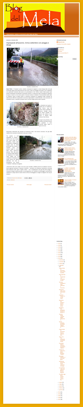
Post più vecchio (48, 184)
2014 (59, 254)
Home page (29, 184)
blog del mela (61, 42)
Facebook (60, 51)
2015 (59, 252)
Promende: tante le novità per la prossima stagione (62, 346)
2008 (59, 397)
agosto (60, 382)
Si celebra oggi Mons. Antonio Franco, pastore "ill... (62, 377)
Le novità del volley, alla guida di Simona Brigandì (62, 370)
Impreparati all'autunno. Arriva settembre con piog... (62, 364)
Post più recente (10, 184)
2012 (59, 258)
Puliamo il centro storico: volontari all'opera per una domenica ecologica (69, 149)
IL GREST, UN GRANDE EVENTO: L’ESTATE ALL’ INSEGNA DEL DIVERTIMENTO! (69, 169)
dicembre (61, 259)
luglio (60, 384)
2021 (59, 243)
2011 (59, 392)
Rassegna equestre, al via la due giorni (62, 358)
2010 (59, 393)
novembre (61, 261)
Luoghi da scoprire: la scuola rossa (62, 296)
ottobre (61, 263)
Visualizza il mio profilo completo (63, 44)
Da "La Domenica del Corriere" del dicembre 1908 (70, 159)
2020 (59, 245)
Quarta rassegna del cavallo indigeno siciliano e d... (62, 324)
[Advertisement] (61, 71)
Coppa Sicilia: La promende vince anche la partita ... (62, 270)
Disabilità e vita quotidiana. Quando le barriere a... (62, 310)
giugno (60, 386)
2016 (59, 250)
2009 (59, 395)
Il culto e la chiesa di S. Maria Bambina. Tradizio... (62, 352)
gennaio (61, 389)
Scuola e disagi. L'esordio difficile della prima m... (62, 317)
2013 (59, 256)
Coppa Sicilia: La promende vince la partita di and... (62, 332)
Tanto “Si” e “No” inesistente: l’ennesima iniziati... (62, 339)
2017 (59, 249)
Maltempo (13, 179)
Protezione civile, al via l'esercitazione (62, 291)
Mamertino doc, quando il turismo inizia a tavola (61, 303)
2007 (59, 399)
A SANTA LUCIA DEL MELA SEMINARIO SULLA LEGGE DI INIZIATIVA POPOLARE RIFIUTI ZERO (70, 139)
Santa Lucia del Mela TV (63, 53)
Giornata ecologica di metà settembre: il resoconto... (62, 285)
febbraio (61, 387)
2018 (59, 247)
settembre (61, 265)
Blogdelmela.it (61, 49)
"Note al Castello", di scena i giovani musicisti (70, 180)
